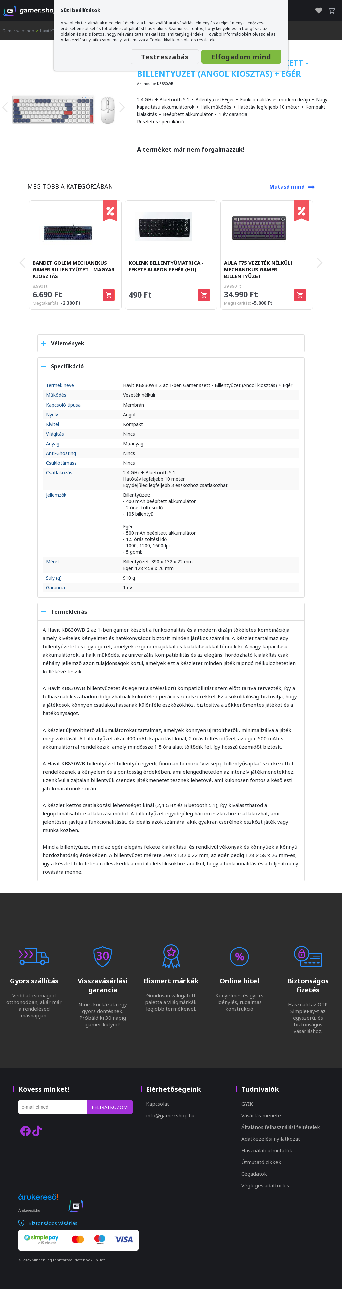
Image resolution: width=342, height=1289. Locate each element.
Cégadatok (254, 1173)
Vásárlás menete (261, 1115)
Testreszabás (165, 56)
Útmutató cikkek (261, 1162)
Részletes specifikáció (160, 121)
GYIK (247, 1103)
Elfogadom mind (241, 56)
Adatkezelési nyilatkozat (270, 1138)
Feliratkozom (110, 1107)
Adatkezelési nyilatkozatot (86, 40)
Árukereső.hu (29, 1210)
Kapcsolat (157, 1103)
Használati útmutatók (266, 1150)
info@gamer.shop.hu (170, 1115)
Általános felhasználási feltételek (280, 1127)
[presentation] (5, 107)
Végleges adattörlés (265, 1185)
